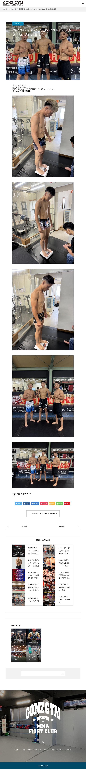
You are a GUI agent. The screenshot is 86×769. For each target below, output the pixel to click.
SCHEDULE (37, 750)
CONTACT (68, 750)
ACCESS (46, 750)
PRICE (29, 750)
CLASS (23, 750)
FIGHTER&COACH (57, 750)
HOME (17, 750)
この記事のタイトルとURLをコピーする (43, 513)
